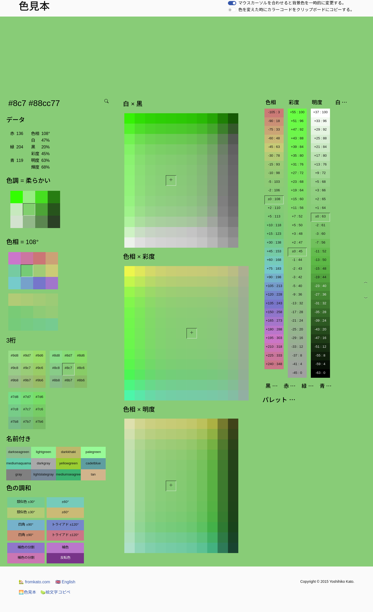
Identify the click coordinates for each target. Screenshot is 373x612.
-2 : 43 (297, 268)
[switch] (232, 3)
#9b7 (27, 380)
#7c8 (14, 409)
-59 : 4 (320, 364)
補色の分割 (26, 547)
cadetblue (93, 463)
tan (93, 474)
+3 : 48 (297, 234)
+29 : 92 (320, 129)
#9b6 (39, 380)
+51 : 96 (297, 121)
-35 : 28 (320, 312)
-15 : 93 (274, 164)
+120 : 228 (274, 294)
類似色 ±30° (26, 502)
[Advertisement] (186, 55)
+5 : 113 (274, 216)
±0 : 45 (297, 251)
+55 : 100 (297, 112)
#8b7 (68, 380)
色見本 (27, 592)
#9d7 (27, 355)
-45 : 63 (274, 147)
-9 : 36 (297, 294)
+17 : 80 (320, 155)
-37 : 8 (297, 355)
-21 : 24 (297, 320)
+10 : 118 (274, 225)
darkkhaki (68, 452)
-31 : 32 (320, 303)
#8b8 (56, 380)
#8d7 (68, 355)
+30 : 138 (274, 242)
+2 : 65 (320, 199)
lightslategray (43, 474)
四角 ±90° (25, 524)
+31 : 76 (297, 164)
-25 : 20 (297, 329)
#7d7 (27, 397)
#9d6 (39, 355)
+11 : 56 (297, 208)
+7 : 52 (297, 216)
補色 (65, 547)
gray (18, 474)
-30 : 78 (274, 155)
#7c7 (27, 409)
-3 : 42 (297, 277)
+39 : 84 (297, 147)
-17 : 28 (297, 312)
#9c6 (39, 368)
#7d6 (39, 397)
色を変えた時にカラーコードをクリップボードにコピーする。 (296, 9)
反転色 (65, 558)
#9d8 (14, 355)
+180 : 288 (274, 329)
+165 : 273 (274, 320)
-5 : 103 (274, 182)
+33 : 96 (320, 121)
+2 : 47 (297, 242)
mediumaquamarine (18, 463)
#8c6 (81, 368)
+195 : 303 (274, 338)
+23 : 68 (297, 182)
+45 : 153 (274, 251)
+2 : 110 (274, 208)
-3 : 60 (320, 234)
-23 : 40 (320, 286)
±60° (65, 502)
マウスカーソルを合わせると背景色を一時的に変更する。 (292, 3)
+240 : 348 (274, 364)
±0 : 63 (320, 216)
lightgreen (43, 452)
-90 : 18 (274, 121)
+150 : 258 (274, 312)
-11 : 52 (320, 251)
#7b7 (27, 422)
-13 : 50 (320, 260)
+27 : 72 (297, 173)
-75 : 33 (274, 129)
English (65, 582)
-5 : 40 (297, 286)
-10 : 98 (274, 173)
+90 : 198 (274, 277)
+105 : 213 (274, 286)
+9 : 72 (320, 173)
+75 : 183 (274, 268)
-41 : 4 (297, 364)
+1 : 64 (320, 208)
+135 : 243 (274, 303)
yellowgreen (68, 463)
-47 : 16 (320, 338)
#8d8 (56, 355)
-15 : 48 (320, 268)
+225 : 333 (274, 355)
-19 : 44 (320, 277)
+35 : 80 (297, 155)
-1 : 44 (297, 260)
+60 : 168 (274, 260)
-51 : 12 (320, 347)
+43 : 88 (297, 138)
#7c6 (39, 409)
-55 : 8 (320, 355)
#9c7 (27, 368)
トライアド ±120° (65, 524)
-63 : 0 (320, 373)
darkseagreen (18, 452)
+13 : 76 (320, 164)
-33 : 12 (297, 347)
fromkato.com (34, 582)
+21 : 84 (320, 147)
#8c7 (68, 368)
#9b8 (14, 380)
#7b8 (14, 422)
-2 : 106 (274, 190)
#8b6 (81, 380)
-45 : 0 (297, 373)
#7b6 (39, 422)
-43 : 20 (320, 329)
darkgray (43, 463)
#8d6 (81, 355)
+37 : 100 (320, 112)
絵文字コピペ (55, 592)
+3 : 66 (320, 190)
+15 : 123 (274, 234)
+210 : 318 (274, 347)
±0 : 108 (274, 199)
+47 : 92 (297, 129)
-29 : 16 (297, 338)
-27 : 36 (320, 294)
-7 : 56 (320, 242)
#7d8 (14, 397)
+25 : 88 (320, 138)
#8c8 (56, 368)
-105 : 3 (274, 112)
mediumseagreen (68, 474)
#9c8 (14, 368)
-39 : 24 (320, 320)
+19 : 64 (297, 190)
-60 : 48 (274, 138)
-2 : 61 (320, 225)
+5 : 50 (297, 225)
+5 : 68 (320, 182)
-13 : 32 (297, 303)
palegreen (93, 452)
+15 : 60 (297, 199)
